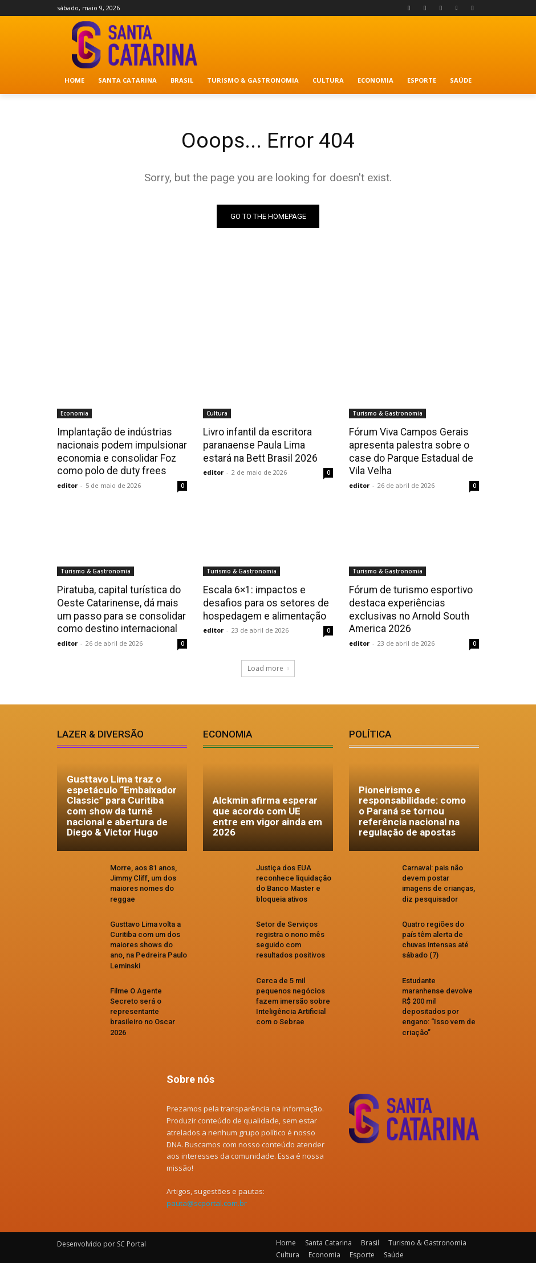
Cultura (217, 414)
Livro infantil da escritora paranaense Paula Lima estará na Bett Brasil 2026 (267, 445)
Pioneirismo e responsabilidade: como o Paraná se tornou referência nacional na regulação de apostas (412, 808)
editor (67, 484)
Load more (268, 665)
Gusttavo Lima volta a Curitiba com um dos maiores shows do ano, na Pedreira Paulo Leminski (148, 942)
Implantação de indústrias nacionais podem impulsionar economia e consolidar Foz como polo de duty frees (120, 451)
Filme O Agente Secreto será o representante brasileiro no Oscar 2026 (142, 1009)
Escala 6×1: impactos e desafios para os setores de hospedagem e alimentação (263, 601)
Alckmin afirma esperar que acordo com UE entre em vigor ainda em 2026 (267, 814)
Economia (74, 414)
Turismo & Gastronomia (387, 414)
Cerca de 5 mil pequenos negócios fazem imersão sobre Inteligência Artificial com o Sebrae (293, 998)
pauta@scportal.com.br (207, 1201)
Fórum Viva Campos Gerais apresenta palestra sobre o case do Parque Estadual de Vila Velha (408, 451)
